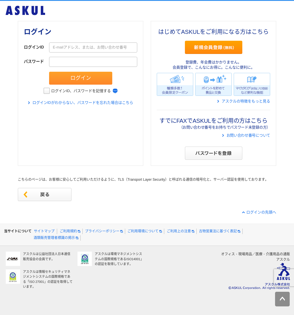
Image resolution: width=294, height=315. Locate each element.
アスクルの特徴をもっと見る (246, 101)
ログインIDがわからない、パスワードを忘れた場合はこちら (82, 102)
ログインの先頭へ (261, 212)
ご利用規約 (68, 231)
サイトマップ (44, 231)
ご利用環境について (142, 231)
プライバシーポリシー (102, 231)
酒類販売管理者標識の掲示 (54, 238)
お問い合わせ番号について (248, 135)
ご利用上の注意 (179, 231)
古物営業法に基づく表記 (218, 231)
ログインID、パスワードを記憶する (81, 91)
